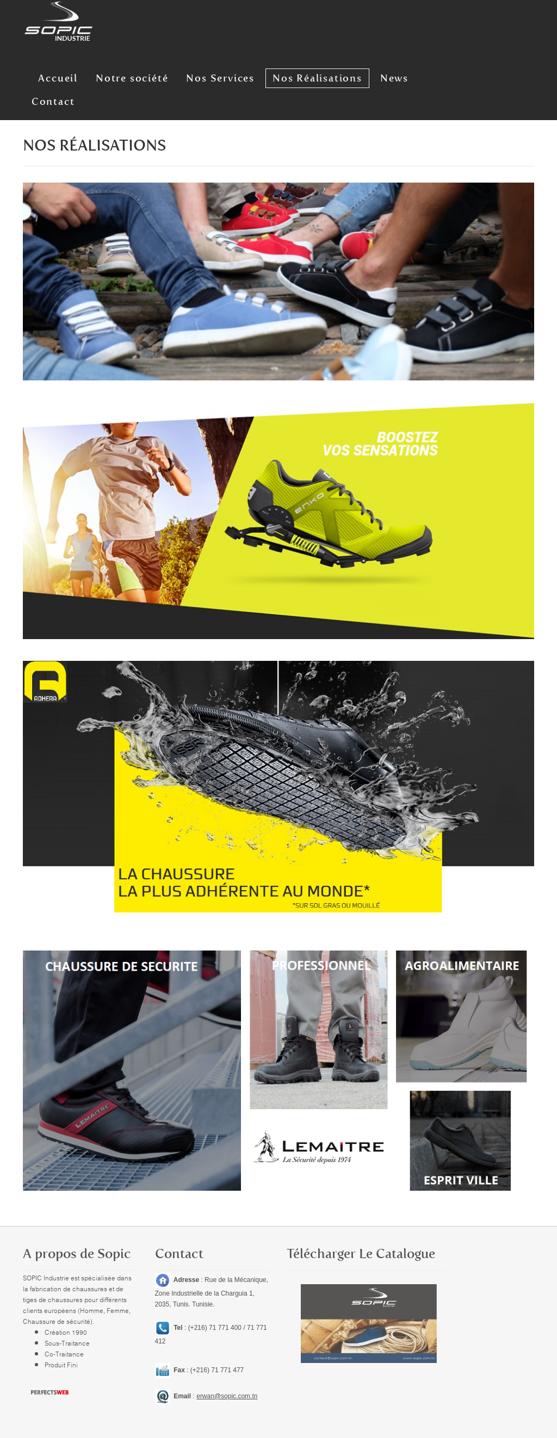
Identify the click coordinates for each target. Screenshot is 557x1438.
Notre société (120, 76)
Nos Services (204, 76)
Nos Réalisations (298, 76)
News (370, 76)
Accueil (50, 76)
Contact (421, 76)
